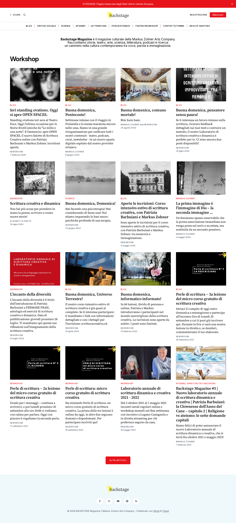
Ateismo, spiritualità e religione (196, 383)
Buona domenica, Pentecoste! (80, 112)
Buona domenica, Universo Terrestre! (88, 296)
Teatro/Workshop (146, 26)
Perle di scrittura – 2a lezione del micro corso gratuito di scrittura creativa (35, 393)
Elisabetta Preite (20, 221)
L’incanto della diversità (30, 294)
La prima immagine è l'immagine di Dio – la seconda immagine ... (195, 208)
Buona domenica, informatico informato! (141, 296)
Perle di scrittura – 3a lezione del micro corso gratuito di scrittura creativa (201, 299)
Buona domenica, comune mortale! (143, 112)
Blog (29, 26)
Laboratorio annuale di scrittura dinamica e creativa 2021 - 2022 (145, 393)
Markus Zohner (74, 151)
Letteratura (99, 26)
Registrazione (198, 15)
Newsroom (16, 151)
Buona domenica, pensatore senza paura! (200, 112)
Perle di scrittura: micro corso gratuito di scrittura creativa (87, 393)
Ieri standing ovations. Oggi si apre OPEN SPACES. (34, 112)
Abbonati (218, 14)
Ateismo (81, 26)
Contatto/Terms (173, 26)
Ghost (156, 511)
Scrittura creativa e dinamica (35, 203)
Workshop (16, 198)
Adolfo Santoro (199, 26)
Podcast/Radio (121, 26)
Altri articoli (118, 460)
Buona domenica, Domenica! (90, 203)
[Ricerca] (24, 15)
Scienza (66, 26)
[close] (232, 3)
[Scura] (15, 14)
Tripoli (165, 511)
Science (70, 198)
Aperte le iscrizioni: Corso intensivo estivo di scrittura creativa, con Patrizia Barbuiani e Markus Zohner (145, 210)
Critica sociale (46, 26)
